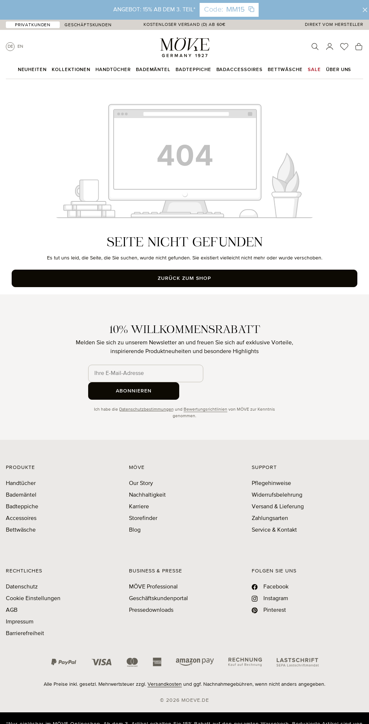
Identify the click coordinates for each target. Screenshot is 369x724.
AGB (11, 593)
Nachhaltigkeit (147, 478)
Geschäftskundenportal (158, 581)
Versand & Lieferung (278, 489)
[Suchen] (315, 46)
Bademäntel (21, 478)
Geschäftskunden (88, 25)
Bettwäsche (21, 513)
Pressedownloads (151, 593)
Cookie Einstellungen (33, 581)
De (10, 46)
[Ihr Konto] (329, 46)
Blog (135, 513)
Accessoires (21, 501)
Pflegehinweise (271, 466)
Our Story (141, 466)
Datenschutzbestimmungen (146, 392)
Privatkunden (33, 25)
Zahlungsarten (270, 501)
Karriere (139, 489)
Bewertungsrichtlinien (205, 392)
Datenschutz (22, 569)
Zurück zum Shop (184, 278)
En (20, 46)
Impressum (20, 604)
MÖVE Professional (153, 569)
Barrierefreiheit (25, 616)
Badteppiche (22, 489)
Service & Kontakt (274, 513)
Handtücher (21, 466)
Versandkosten (165, 666)
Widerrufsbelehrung (277, 478)
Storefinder (143, 501)
